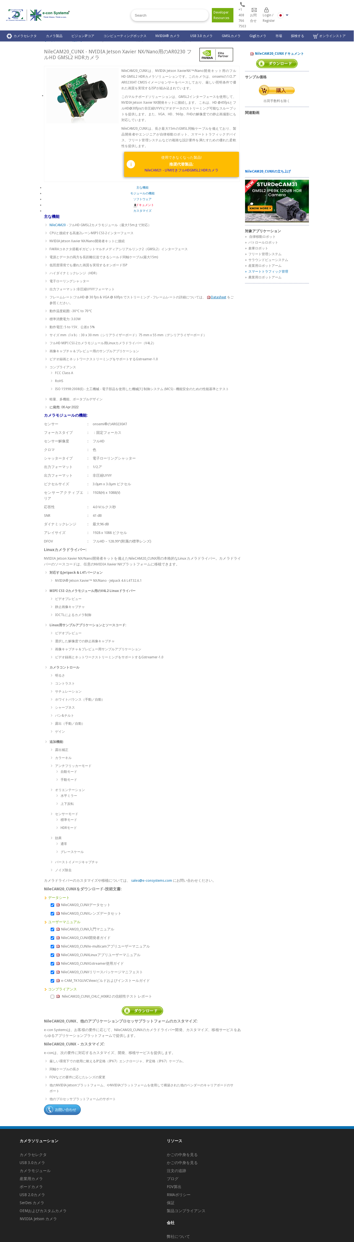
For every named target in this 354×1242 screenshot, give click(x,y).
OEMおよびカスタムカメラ (43, 1211)
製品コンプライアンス (186, 1211)
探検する (297, 36)
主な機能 (142, 187)
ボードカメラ (31, 1186)
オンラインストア (329, 36)
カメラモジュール (35, 1170)
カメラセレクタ (22, 36)
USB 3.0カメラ (32, 1162)
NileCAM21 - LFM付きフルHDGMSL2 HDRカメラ (181, 170)
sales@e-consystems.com (151, 880)
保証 (171, 1203)
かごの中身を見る (182, 1154)
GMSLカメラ (231, 36)
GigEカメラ (257, 36)
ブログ (172, 1178)
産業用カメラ (31, 1178)
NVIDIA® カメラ (168, 36)
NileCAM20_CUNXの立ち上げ (268, 171)
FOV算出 (174, 1186)
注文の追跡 (176, 1170)
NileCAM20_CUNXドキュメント (277, 54)
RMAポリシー (179, 1195)
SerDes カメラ (32, 1203)
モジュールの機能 (142, 193)
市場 (278, 36)
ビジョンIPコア (82, 36)
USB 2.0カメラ (32, 1195)
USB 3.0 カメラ (201, 36)
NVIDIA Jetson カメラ (38, 1219)
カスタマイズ (142, 211)
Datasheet (216, 297)
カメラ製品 (54, 36)
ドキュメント (142, 205)
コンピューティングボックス (125, 36)
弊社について (178, 1236)
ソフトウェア (142, 199)
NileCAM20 (58, 225)
